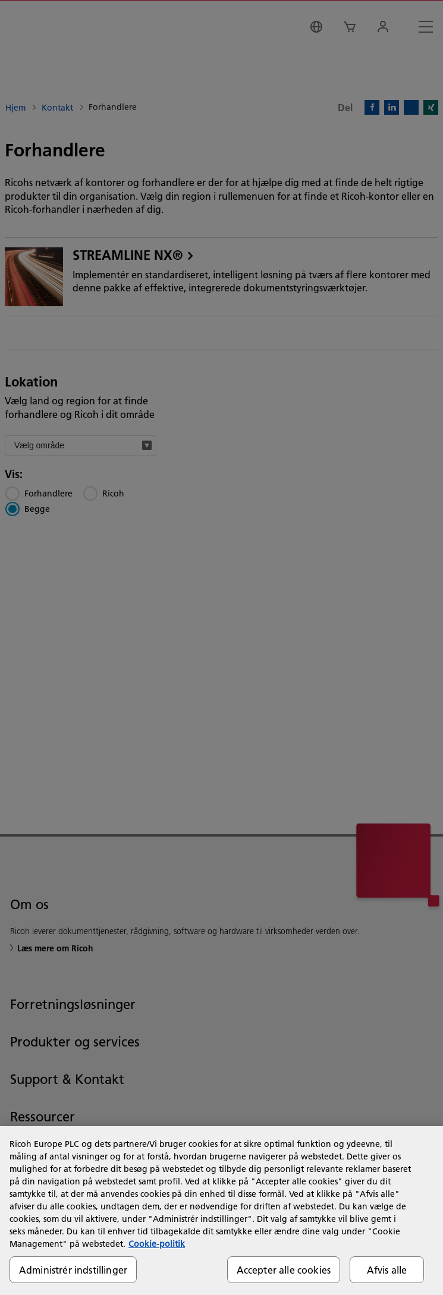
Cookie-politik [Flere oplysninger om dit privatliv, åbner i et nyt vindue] (156, 1244)
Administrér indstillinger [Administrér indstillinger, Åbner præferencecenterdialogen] (73, 1269)
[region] (221, 1210)
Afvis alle (387, 1269)
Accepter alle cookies (284, 1269)
